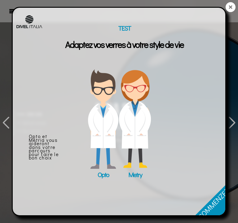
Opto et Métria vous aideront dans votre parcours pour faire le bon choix (44, 147)
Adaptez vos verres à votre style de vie (124, 44)
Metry (135, 174)
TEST (124, 28)
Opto (103, 174)
